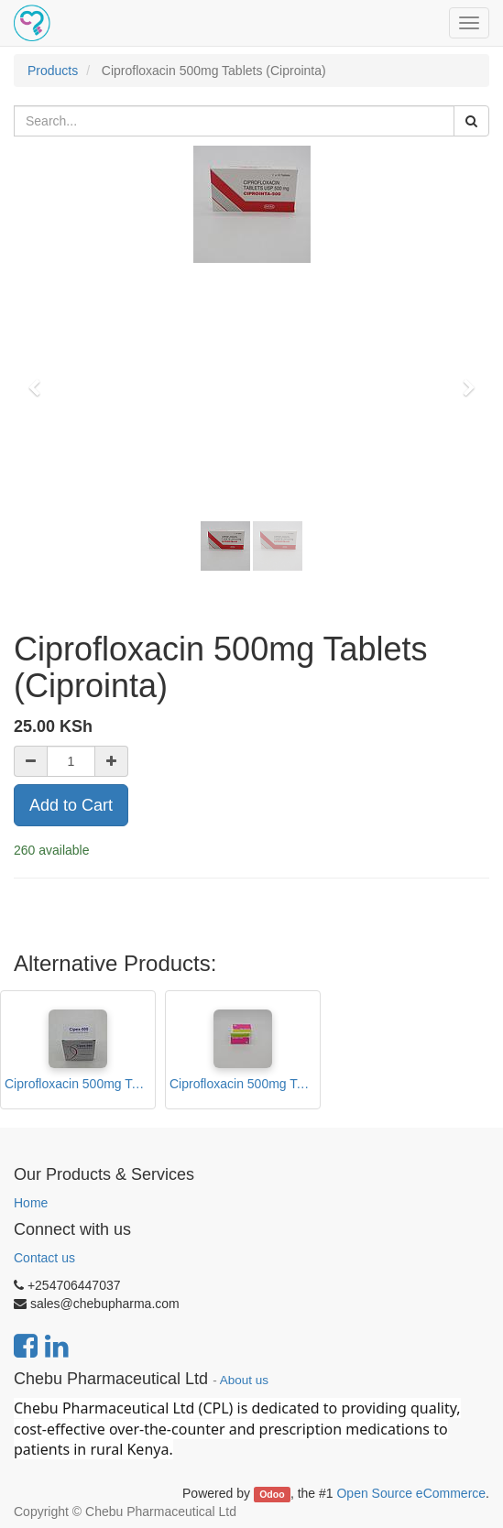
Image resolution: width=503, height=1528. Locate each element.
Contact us (44, 1257)
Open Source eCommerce (411, 1493)
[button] (40, 379)
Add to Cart (71, 805)
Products (52, 70)
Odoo (271, 1494)
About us (244, 1380)
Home (31, 1202)
